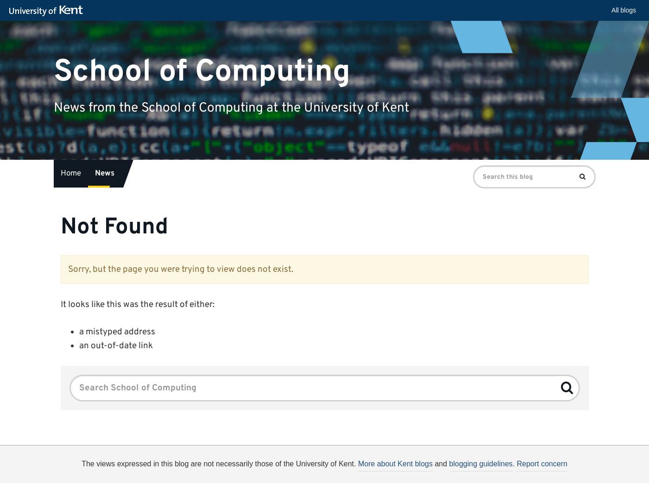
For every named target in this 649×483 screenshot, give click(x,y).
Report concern (542, 464)
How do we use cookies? (385, 475)
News (104, 174)
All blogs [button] (623, 10)
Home (71, 174)
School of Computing (202, 71)
